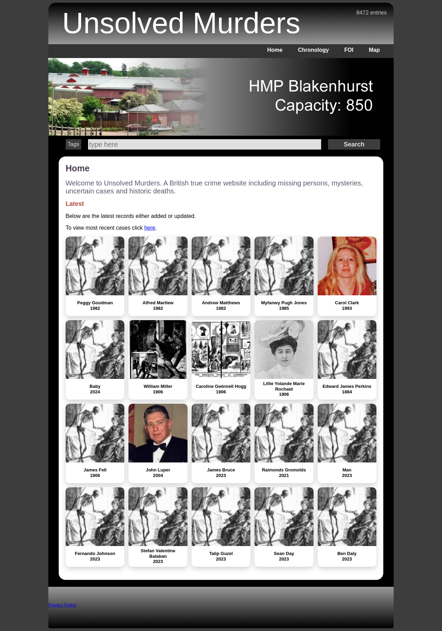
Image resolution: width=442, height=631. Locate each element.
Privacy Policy (62, 605)
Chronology (313, 50)
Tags (73, 144)
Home (274, 50)
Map (374, 50)
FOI (349, 50)
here (149, 228)
